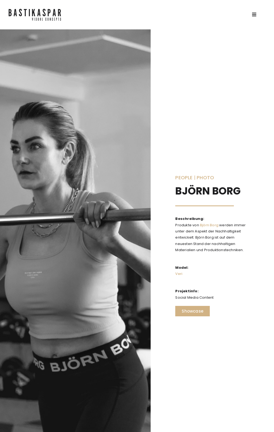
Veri (178, 273)
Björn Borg (209, 225)
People (183, 177)
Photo (205, 177)
